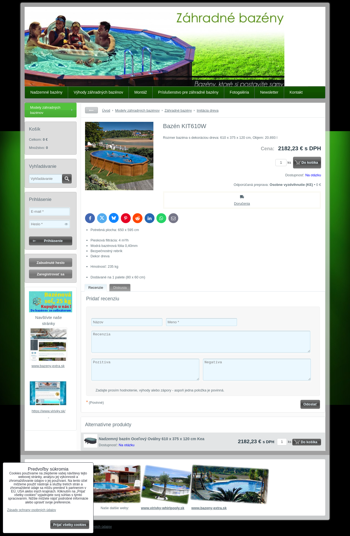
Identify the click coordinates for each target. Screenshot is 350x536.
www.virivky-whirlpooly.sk (162, 508)
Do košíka (310, 162)
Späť (91, 110)
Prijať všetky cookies (69, 525)
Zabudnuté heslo (51, 263)
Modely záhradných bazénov (45, 110)
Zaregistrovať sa (51, 274)
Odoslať (310, 404)
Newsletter (269, 92)
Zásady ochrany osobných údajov (31, 510)
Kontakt (296, 92)
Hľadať (67, 178)
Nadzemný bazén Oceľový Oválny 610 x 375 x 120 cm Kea (151, 439)
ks (284, 162)
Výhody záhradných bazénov (98, 92)
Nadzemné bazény (46, 92)
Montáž (140, 92)
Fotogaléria (239, 92)
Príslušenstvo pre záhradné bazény (188, 92)
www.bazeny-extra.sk (48, 366)
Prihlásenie (53, 241)
